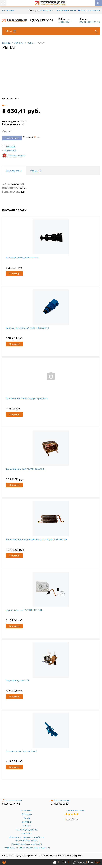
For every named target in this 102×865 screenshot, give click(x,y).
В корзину (14, 273)
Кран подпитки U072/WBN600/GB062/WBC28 (27, 327)
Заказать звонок (12, 800)
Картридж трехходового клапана (22, 257)
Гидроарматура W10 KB (17, 680)
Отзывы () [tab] (35, 170)
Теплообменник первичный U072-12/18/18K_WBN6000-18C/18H (36, 539)
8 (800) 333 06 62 (41, 20)
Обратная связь (60, 800)
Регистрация (93, 10)
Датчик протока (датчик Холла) (21, 751)
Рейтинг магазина (75, 810)
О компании (8, 10)
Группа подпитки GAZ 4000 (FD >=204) (24, 610)
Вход (82, 10)
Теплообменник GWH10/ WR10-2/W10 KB (25, 469)
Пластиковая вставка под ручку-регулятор (27, 398)
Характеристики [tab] (14, 170)
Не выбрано (47, 10)
